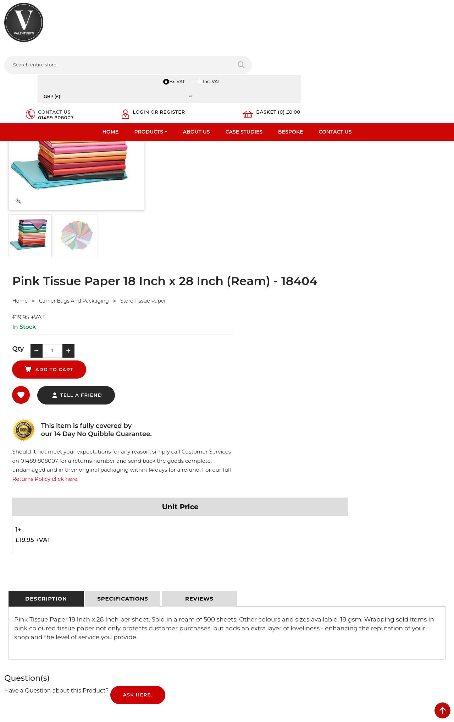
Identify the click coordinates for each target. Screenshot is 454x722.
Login (349, 29)
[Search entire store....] (141, 31)
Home (111, 55)
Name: (352, 554)
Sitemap (127, 580)
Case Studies (244, 55)
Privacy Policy (133, 552)
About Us (196, 55)
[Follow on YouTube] (280, 635)
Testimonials (18, 571)
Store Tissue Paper (293, 144)
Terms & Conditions (140, 562)
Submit (426, 652)
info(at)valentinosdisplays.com (275, 588)
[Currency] (414, 7)
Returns (127, 571)
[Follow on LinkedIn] (266, 635)
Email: (352, 585)
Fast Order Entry (23, 562)
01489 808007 (295, 35)
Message (355, 616)
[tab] (46, 360)
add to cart (267, 197)
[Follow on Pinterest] (295, 635)
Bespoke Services (24, 580)
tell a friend (227, 230)
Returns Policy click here (345, 237)
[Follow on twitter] (251, 635)
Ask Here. (138, 458)
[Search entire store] (213, 31)
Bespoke (290, 55)
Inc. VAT (361, 7)
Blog (9, 617)
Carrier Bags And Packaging (224, 144)
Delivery (127, 543)
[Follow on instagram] (309, 635)
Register (353, 35)
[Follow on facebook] (237, 635)
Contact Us (335, 55)
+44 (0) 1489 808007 (264, 618)
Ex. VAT (326, 7)
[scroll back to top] (442, 710)
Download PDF (21, 599)
